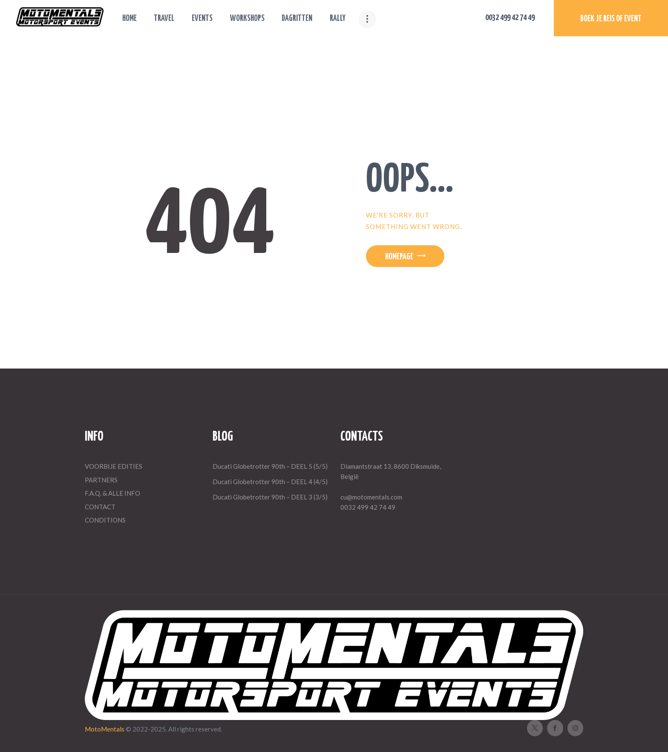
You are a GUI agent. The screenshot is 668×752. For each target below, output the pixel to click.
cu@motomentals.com (371, 497)
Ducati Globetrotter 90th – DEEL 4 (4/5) (270, 481)
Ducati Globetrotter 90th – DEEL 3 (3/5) (270, 497)
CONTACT (100, 507)
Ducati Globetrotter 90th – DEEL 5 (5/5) (270, 466)
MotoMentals (105, 729)
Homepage (399, 257)
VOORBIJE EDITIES (113, 466)
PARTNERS (101, 480)
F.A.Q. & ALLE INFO (112, 493)
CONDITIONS (105, 520)
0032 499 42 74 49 (367, 507)
